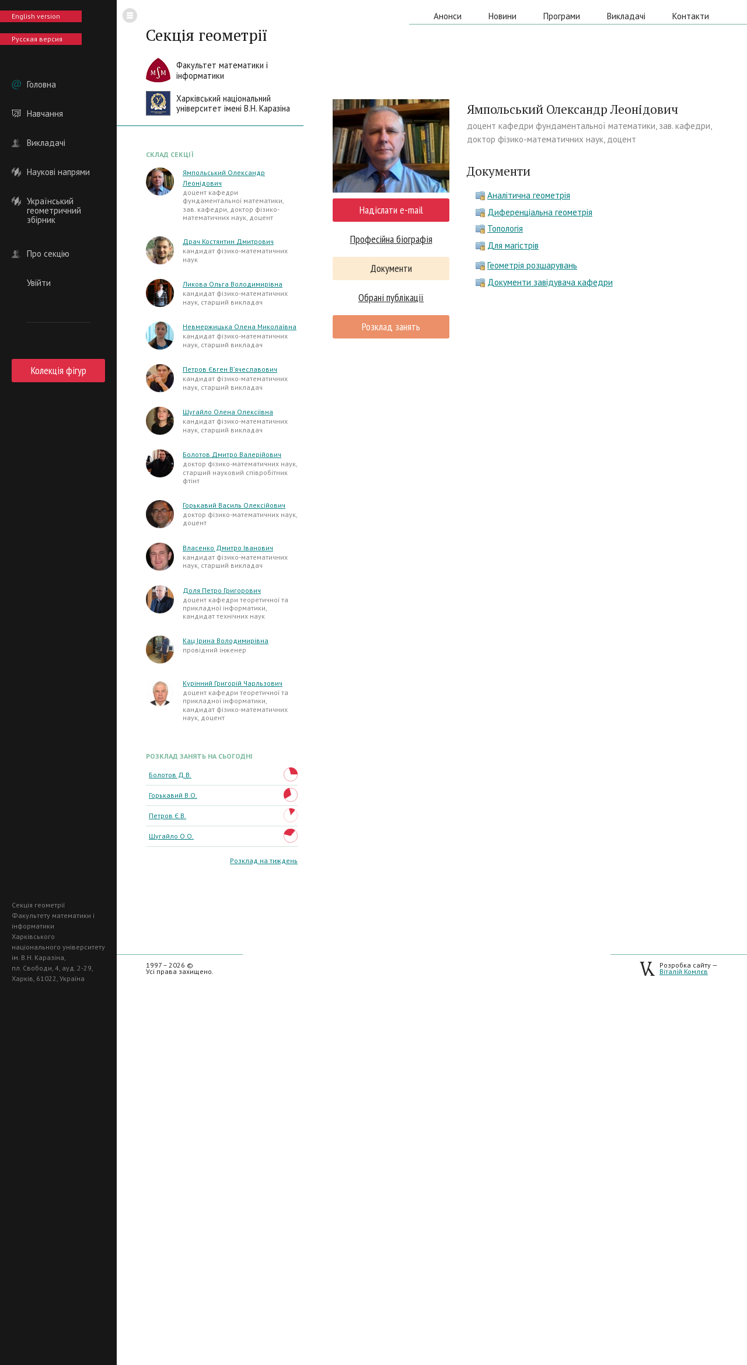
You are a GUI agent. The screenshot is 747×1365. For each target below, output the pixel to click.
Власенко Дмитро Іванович (228, 547)
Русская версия (37, 38)
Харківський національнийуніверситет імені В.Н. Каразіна (233, 103)
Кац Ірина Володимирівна (225, 640)
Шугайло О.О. (171, 836)
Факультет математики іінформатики (222, 70)
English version (36, 16)
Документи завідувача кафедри (550, 282)
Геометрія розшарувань (532, 265)
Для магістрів (513, 245)
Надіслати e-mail (391, 210)
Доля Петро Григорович (222, 590)
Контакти (690, 16)
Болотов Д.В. (170, 774)
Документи (391, 268)
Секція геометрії (206, 35)
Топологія (505, 228)
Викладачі (46, 143)
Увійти (39, 283)
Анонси (448, 16)
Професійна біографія (391, 239)
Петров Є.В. (167, 815)
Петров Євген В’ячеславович (230, 369)
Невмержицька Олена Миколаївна (239, 326)
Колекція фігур (58, 370)
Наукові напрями (58, 172)
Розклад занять (391, 326)
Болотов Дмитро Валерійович (232, 454)
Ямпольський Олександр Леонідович (224, 177)
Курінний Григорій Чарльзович (232, 683)
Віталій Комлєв (683, 971)
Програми (561, 16)
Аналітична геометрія (528, 195)
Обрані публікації (391, 297)
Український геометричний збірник (54, 201)
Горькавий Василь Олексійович (234, 505)
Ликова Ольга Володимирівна (232, 284)
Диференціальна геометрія (539, 212)
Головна (41, 84)
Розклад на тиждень (264, 860)
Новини (502, 16)
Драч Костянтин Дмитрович (228, 241)
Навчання (45, 113)
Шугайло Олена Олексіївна (228, 411)
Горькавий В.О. (173, 795)
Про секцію (48, 254)
